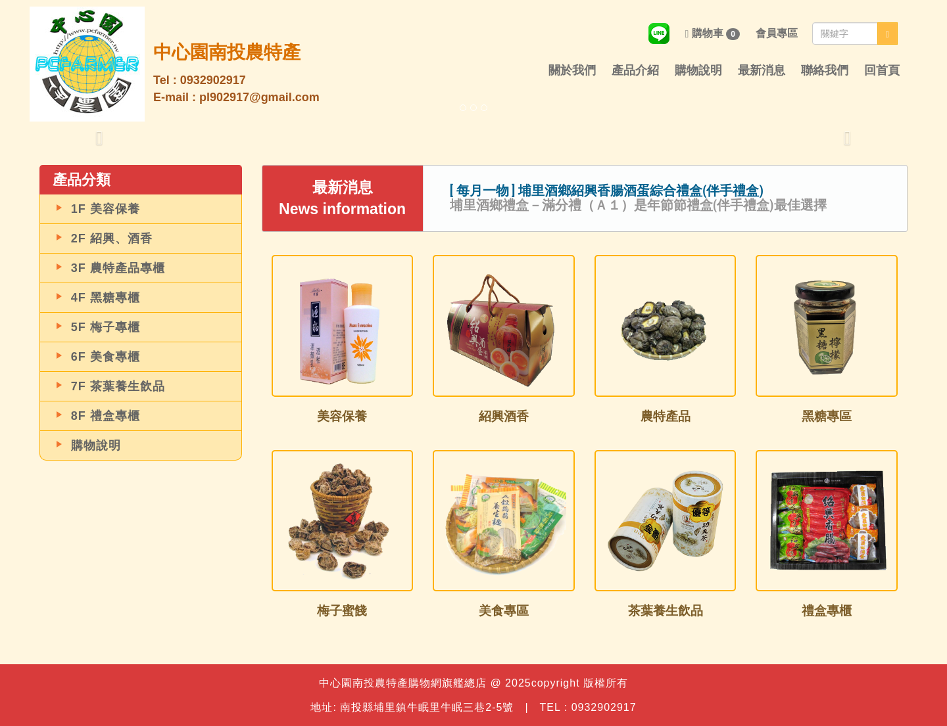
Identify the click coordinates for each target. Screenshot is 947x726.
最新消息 (761, 70)
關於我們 (572, 70)
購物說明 (698, 70)
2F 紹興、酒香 (112, 238)
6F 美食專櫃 (105, 356)
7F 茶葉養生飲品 (118, 386)
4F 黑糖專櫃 (105, 297)
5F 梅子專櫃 (105, 327)
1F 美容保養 (105, 209)
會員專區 (777, 33)
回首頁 (882, 70)
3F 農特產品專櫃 (118, 268)
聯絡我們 (824, 70)
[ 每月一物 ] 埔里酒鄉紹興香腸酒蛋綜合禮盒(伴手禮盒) (607, 190)
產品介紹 (635, 70)
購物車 (712, 34)
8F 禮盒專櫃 (105, 415)
